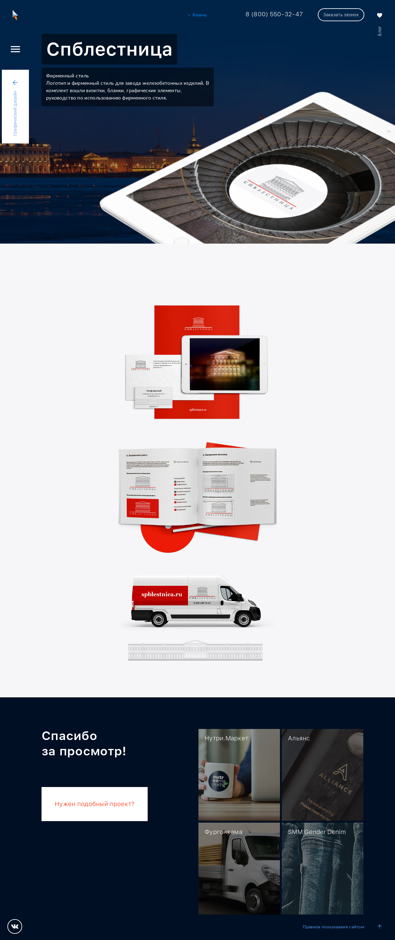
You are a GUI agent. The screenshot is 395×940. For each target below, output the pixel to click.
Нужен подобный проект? (94, 804)
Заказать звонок (341, 14)
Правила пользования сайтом (333, 927)
